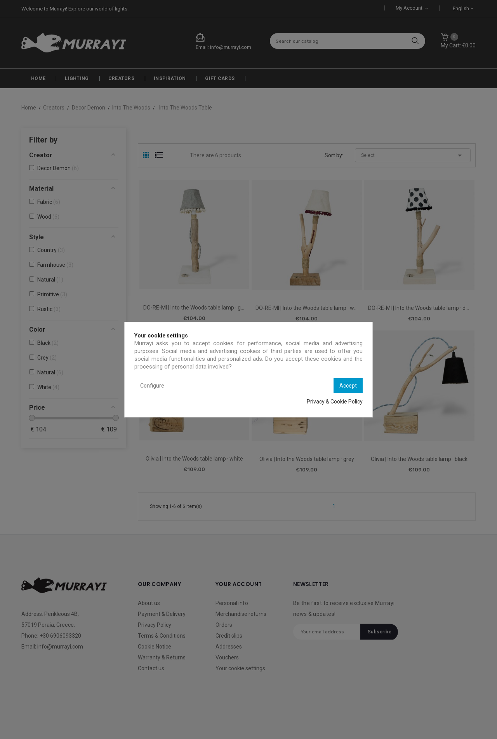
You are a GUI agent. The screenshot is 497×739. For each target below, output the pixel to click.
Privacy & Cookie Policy (335, 401)
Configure (152, 386)
